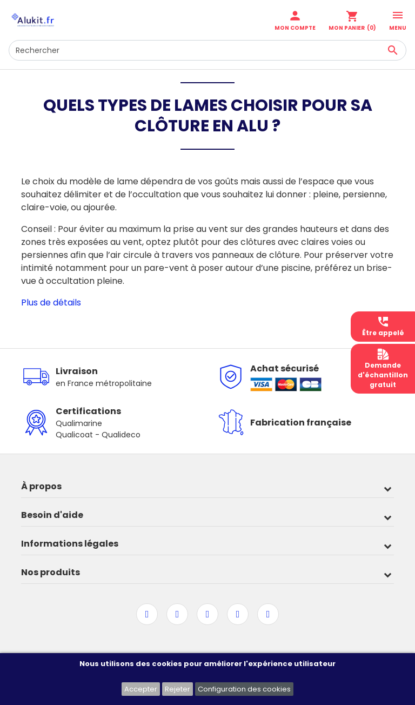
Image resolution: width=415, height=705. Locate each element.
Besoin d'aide (52, 515)
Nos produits (50, 572)
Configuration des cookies (244, 689)
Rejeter (177, 689)
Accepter (140, 689)
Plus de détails (51, 302)
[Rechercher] (207, 50)
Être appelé (383, 326)
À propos (41, 486)
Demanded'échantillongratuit (383, 368)
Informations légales (69, 543)
